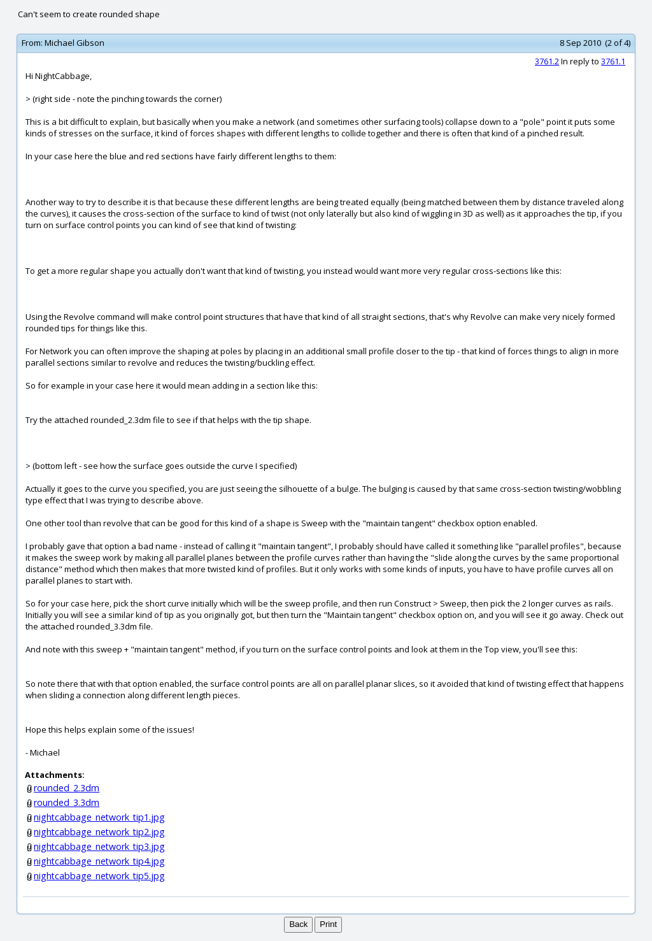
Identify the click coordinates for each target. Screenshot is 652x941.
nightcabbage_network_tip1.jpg (99, 817)
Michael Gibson (74, 42)
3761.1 (613, 61)
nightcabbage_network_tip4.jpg (99, 861)
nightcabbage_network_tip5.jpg (99, 876)
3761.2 (547, 61)
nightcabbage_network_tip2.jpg (99, 832)
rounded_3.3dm (66, 802)
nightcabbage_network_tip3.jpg (99, 846)
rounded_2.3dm (66, 788)
